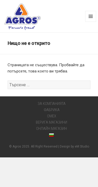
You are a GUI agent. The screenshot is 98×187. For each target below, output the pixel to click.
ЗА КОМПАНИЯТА (52, 103)
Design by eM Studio (74, 146)
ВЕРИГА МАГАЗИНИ (51, 122)
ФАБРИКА (52, 110)
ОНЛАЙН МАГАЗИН (51, 128)
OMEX (51, 116)
